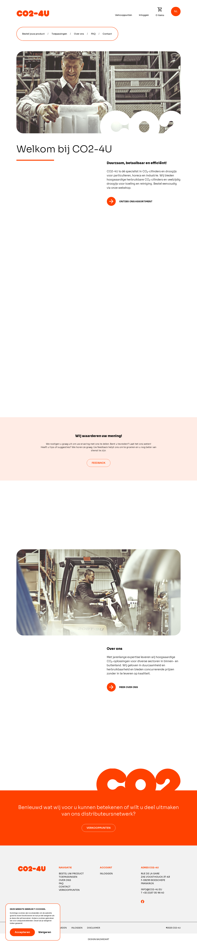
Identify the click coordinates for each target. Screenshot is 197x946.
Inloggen (144, 15)
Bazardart (102, 940)
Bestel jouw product (33, 33)
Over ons (79, 33)
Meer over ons (128, 688)
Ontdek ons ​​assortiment (135, 201)
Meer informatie (30, 923)
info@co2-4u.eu (151, 890)
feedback (98, 462)
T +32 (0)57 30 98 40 (152, 893)
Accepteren (22, 932)
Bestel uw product (71, 874)
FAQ (93, 33)
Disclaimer (93, 929)
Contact (107, 33)
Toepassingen (59, 33)
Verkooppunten (123, 15)
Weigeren (44, 932)
